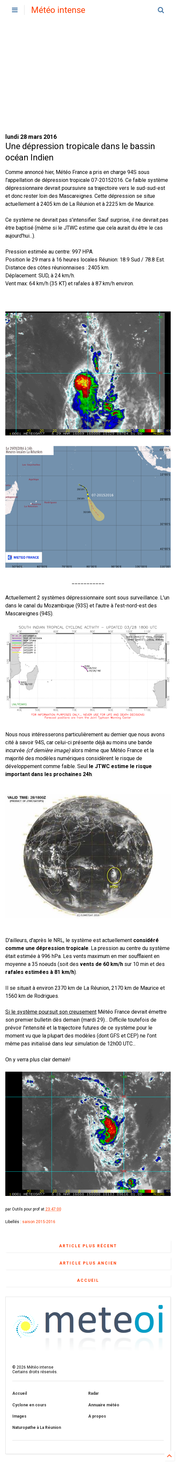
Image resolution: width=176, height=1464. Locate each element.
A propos (97, 1416)
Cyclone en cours (29, 1405)
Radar (93, 1393)
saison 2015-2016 (38, 1221)
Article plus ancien (88, 1263)
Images (19, 1416)
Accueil (88, 1280)
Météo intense (58, 10)
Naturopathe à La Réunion (36, 1427)
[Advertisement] (88, 76)
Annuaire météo (103, 1405)
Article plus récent (88, 1246)
